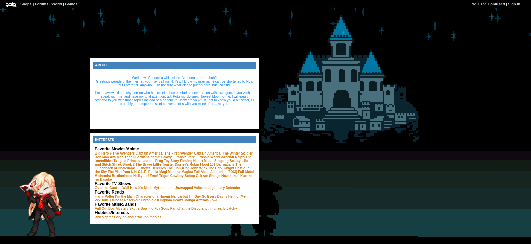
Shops (26, 4)
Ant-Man (116, 157)
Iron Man (102, 157)
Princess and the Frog (145, 161)
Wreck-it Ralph (233, 157)
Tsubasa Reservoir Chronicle (133, 200)
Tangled (120, 161)
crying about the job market (138, 217)
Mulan (208, 161)
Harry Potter (104, 196)
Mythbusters (163, 188)
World (56, 4)
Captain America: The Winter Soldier (223, 153)
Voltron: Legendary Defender (217, 188)
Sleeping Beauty (227, 161)
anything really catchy (219, 208)
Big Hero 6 (103, 153)
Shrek (117, 164)
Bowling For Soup (155, 208)
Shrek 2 (129, 164)
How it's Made (141, 188)
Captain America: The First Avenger (164, 153)
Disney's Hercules (151, 168)
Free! (154, 176)
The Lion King (178, 168)
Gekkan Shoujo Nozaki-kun (217, 176)
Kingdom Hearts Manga (176, 200)
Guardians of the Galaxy (152, 157)
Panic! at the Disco (185, 208)
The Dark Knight (221, 168)
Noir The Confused (488, 4)
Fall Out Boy (105, 208)
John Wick (198, 168)
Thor (128, 157)
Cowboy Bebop (182, 176)
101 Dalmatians (222, 164)
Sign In (514, 4)
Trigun (164, 176)
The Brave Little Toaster (155, 164)
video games (105, 217)
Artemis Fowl (206, 200)
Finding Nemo (191, 161)
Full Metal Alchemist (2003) (215, 172)
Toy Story (171, 161)
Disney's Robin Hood (192, 164)
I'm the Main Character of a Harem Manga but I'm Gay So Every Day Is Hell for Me (180, 196)
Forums (41, 4)
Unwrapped (183, 188)
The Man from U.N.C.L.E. (127, 172)
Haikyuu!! (141, 176)
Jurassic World (208, 157)
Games (71, 4)
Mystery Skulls (128, 208)
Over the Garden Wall (112, 188)
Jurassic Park (184, 157)
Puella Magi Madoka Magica (170, 172)
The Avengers (124, 153)
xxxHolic (102, 200)
